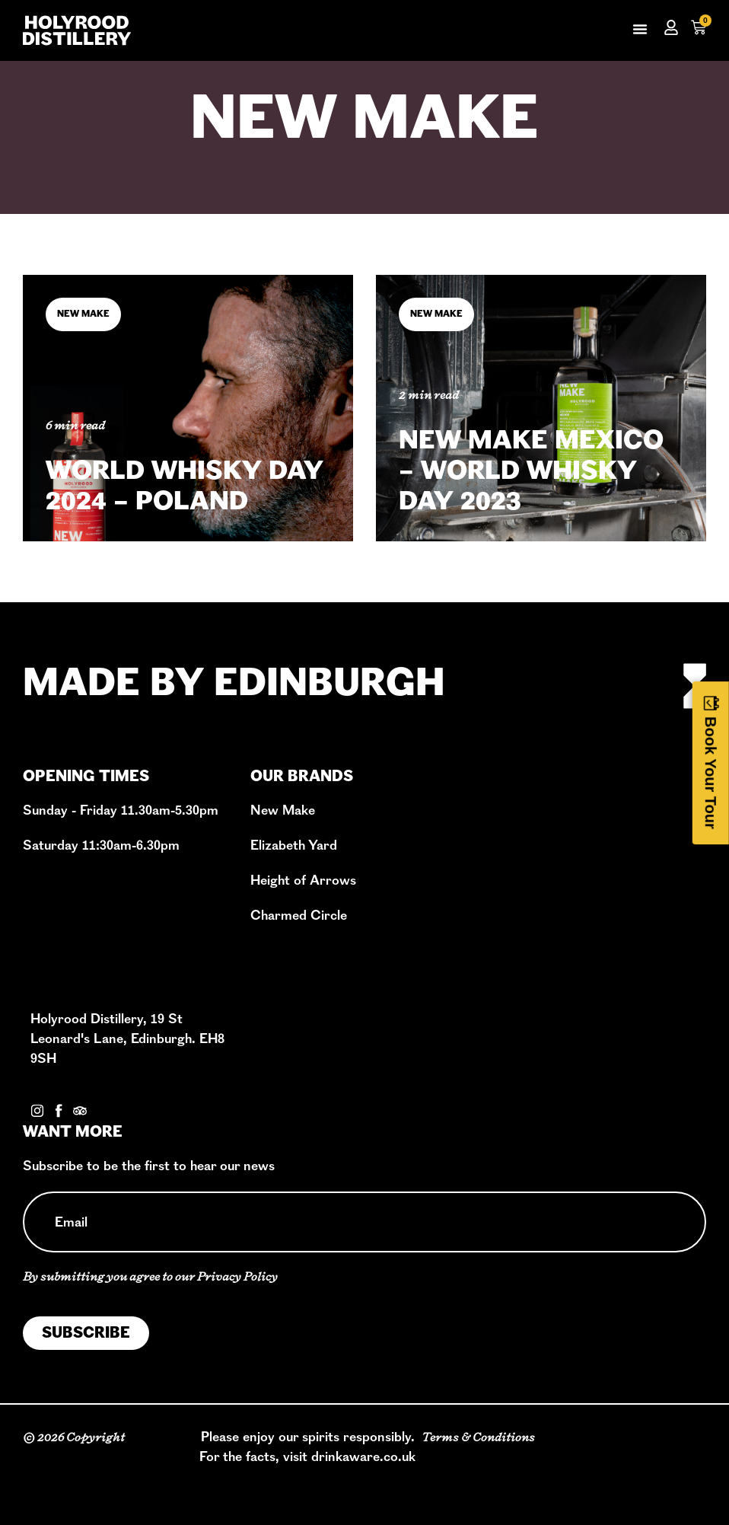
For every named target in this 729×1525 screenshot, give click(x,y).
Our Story (514, 817)
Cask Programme (540, 876)
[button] (640, 29)
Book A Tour (523, 836)
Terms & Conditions (478, 1437)
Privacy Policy (237, 1276)
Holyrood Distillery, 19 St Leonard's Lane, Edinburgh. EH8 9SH (127, 1038)
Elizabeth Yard (293, 845)
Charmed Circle (298, 915)
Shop (501, 856)
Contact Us (63, 1093)
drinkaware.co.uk (363, 1457)
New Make (364, 122)
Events (506, 896)
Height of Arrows (303, 880)
